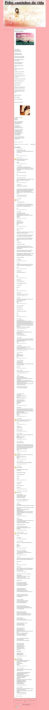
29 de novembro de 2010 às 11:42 (22, 277)
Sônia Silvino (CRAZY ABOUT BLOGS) (23, 573)
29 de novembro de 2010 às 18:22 (22, 439)
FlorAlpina (18, 482)
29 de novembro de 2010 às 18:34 (22, 451)
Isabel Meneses (19, 461)
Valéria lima (18, 157)
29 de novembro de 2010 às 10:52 (22, 218)
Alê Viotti (18, 318)
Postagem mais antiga (31, 700)
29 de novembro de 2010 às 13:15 (22, 335)
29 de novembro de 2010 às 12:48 (22, 303)
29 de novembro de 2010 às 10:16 (22, 196)
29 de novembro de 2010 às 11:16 (22, 226)
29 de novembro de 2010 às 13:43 (22, 343)
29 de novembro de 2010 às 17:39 (22, 431)
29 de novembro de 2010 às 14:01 (22, 350)
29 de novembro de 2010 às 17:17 (22, 416)
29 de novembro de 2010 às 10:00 (22, 155)
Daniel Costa (19, 441)
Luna (17, 453)
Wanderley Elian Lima (20, 177)
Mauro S (18, 198)
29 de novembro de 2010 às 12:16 (22, 295)
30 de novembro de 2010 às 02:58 (22, 571)
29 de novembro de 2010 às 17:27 (22, 424)
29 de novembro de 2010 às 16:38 (22, 405)
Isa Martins (18, 433)
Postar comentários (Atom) (26, 704)
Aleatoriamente (19, 360)
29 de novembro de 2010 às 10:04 (22, 175)
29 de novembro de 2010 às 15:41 (22, 368)
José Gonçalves (19, 228)
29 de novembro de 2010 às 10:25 (22, 209)
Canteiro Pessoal (19, 532)
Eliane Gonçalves (19, 305)
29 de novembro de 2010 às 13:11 (22, 328)
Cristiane (18, 345)
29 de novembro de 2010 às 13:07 (22, 316)
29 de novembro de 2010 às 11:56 (22, 290)
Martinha (18, 337)
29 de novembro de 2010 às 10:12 (22, 182)
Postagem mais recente (19, 700)
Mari (17, 297)
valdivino (18, 165)
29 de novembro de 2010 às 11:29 (22, 268)
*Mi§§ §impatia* (19, 330)
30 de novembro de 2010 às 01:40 (22, 554)
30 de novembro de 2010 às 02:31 (22, 564)
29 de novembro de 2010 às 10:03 (22, 163)
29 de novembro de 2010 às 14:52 (22, 358)
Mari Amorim (19, 352)
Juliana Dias (19, 370)
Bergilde (18, 211)
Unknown (18, 418)
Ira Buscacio (19, 687)
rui (17, 375)
